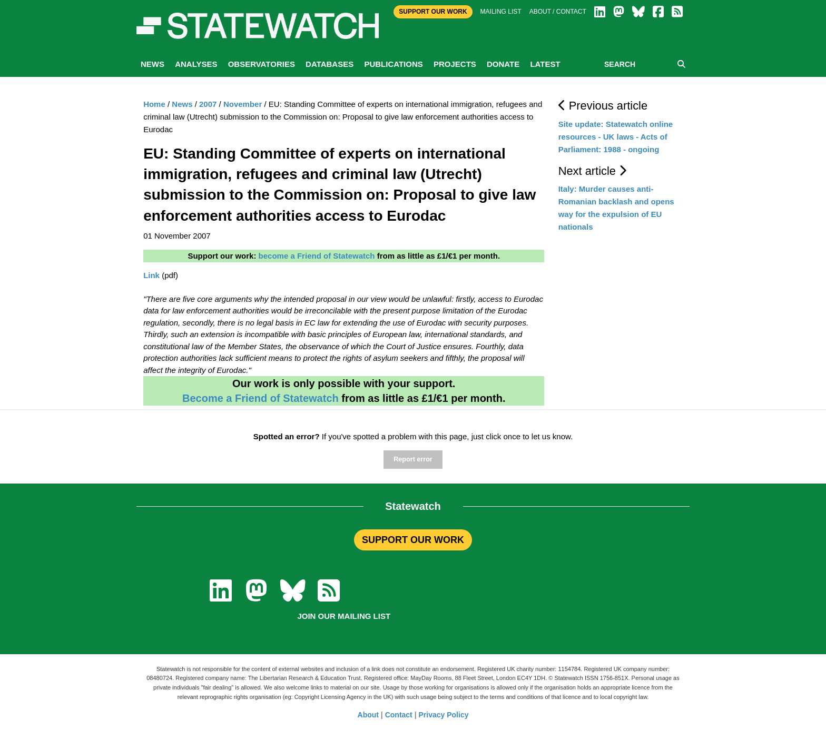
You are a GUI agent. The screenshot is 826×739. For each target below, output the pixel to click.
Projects (455, 64)
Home (154, 104)
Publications (393, 64)
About (368, 715)
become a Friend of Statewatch (317, 255)
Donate (503, 64)
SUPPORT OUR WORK (413, 540)
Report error (413, 459)
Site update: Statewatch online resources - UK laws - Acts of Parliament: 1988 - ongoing (615, 137)
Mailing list (501, 11)
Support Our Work (433, 11)
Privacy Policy (444, 715)
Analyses (196, 64)
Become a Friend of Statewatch (260, 398)
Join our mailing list (343, 616)
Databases (329, 64)
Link (151, 275)
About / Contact (557, 11)
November (242, 104)
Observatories (261, 64)
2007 (208, 104)
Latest (545, 64)
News (152, 64)
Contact (398, 715)
